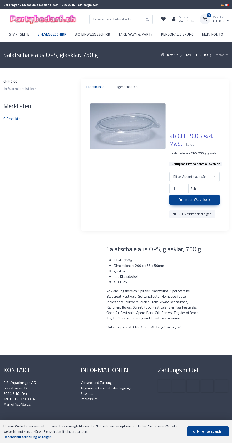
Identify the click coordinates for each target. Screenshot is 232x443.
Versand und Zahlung (96, 382)
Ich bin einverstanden (208, 431)
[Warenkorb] (214, 19)
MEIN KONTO (212, 34)
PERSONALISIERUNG (177, 34)
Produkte (11, 118)
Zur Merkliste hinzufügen (192, 214)
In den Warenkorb (194, 199)
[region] (155, 87)
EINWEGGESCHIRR (51, 34)
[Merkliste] (163, 19)
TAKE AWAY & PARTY (135, 34)
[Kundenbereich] (181, 19)
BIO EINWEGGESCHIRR (92, 34)
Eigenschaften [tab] (126, 86)
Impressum (89, 399)
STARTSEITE (19, 34)
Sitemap (87, 393)
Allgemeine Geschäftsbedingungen (107, 388)
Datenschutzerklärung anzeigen (27, 437)
